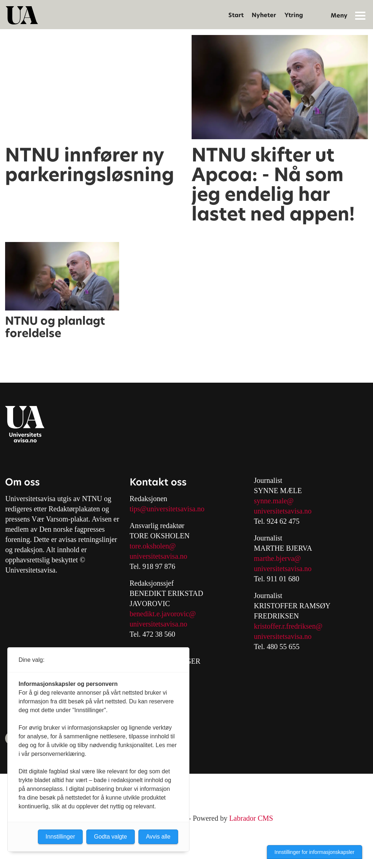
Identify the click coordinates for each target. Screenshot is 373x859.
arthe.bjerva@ (280, 558)
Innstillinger (60, 836)
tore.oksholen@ (153, 546)
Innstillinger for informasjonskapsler (314, 852)
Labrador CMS (251, 818)
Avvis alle (158, 836)
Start (236, 15)
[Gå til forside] (22, 15)
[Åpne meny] (360, 15)
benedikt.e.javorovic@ (163, 614)
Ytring (293, 15)
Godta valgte (110, 836)
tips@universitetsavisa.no (167, 509)
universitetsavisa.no (158, 556)
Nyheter (264, 15)
